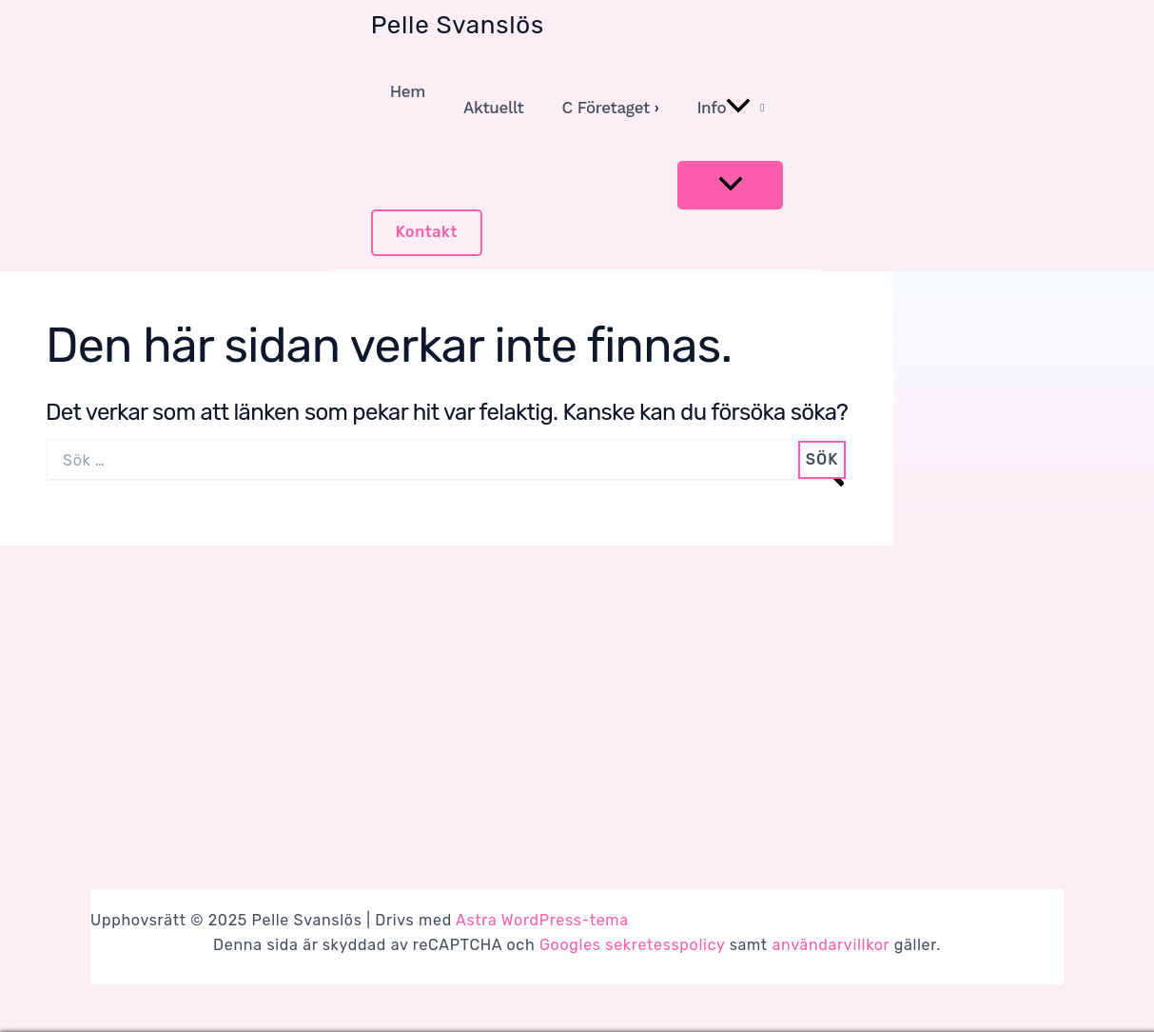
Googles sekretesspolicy (632, 945)
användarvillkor (831, 945)
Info (723, 107)
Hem (407, 91)
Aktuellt (493, 107)
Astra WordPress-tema (542, 920)
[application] (738, 107)
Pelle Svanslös (457, 25)
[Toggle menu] (730, 185)
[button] (427, 232)
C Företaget (605, 107)
